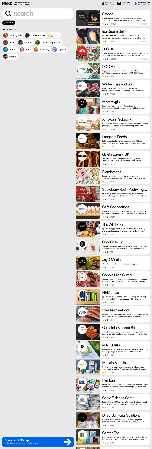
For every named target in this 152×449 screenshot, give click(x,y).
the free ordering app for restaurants (23, 3)
